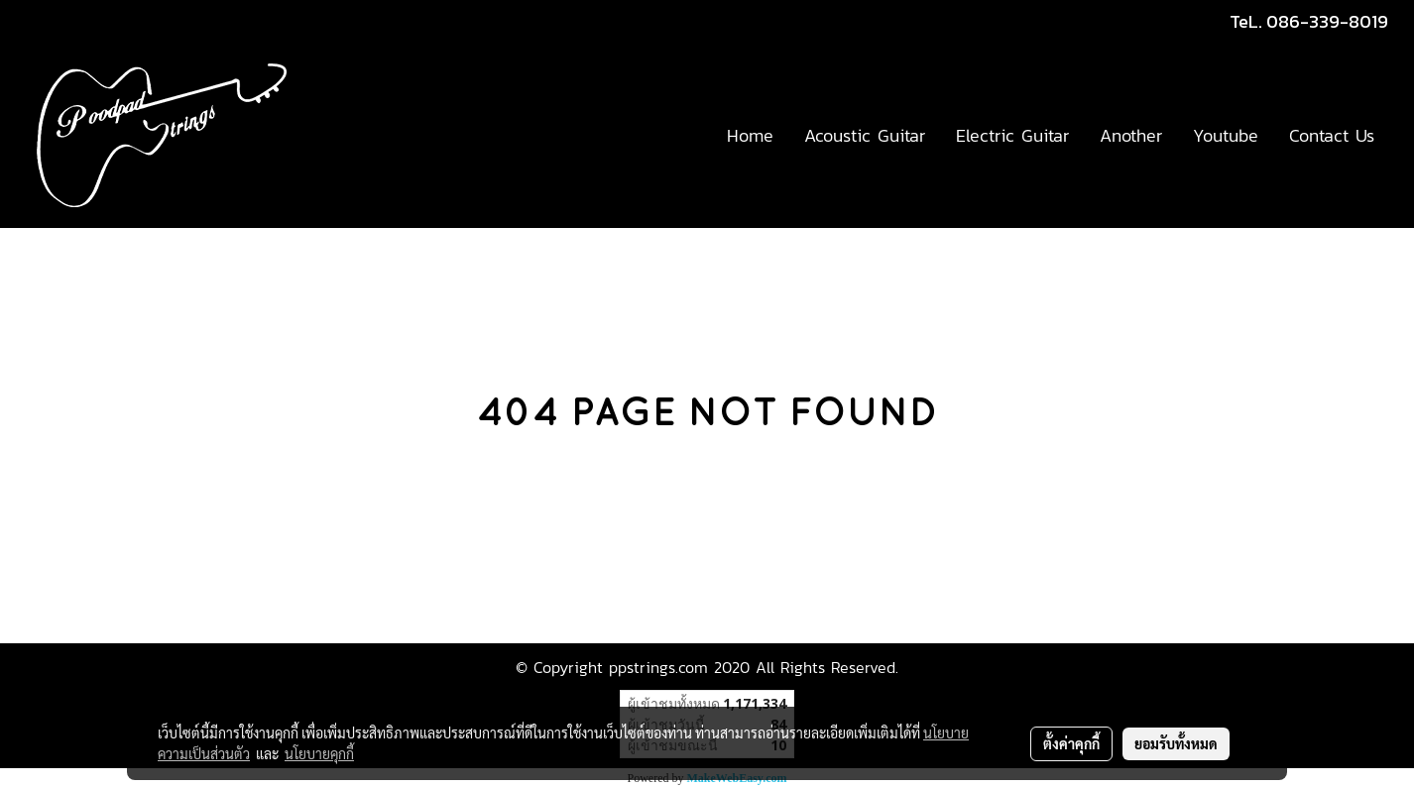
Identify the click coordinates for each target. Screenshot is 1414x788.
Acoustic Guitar (864, 135)
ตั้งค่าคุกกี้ (1071, 743)
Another (1131, 135)
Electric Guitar (1012, 135)
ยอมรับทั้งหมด (1176, 743)
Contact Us (1331, 135)
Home (750, 135)
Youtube (1225, 135)
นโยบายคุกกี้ (319, 753)
